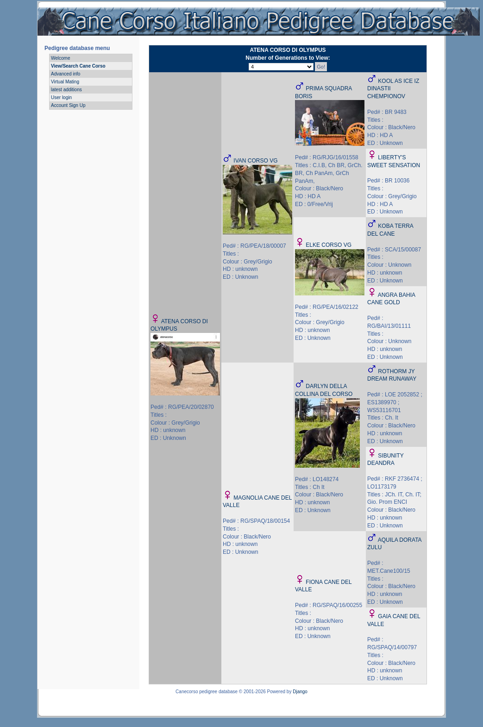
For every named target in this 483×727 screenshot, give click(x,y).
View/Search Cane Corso (78, 66)
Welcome (60, 58)
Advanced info (65, 73)
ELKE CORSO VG (328, 245)
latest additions (66, 89)
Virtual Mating (65, 81)
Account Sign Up (68, 105)
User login (61, 97)
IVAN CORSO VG (255, 160)
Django (300, 691)
